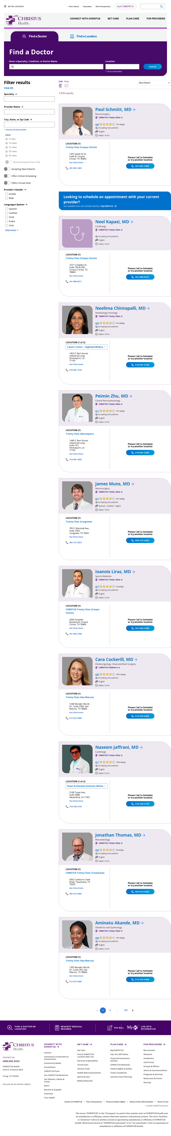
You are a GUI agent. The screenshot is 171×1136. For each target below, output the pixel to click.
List (61, 84)
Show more (11, 230)
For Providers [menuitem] (156, 19)
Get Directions (76, 162)
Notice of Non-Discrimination (141, 1102)
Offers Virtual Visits (21, 183)
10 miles (13, 143)
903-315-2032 (75, 542)
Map (66, 84)
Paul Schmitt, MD (115, 109)
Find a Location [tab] (83, 36)
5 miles (12, 139)
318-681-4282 (75, 459)
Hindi (11, 217)
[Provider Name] (25, 111)
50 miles (13, 155)
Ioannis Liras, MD (115, 571)
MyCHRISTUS (108, 206)
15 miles (13, 147)
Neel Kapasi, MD (114, 221)
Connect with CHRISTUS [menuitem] (85, 19)
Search (152, 66)
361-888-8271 (75, 281)
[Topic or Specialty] (25, 99)
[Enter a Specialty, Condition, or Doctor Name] (56, 66)
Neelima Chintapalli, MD (122, 308)
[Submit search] (161, 6)
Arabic (12, 221)
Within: (8, 135)
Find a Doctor (74, 6)
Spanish (13, 209)
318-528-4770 (75, 806)
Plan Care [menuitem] (132, 19)
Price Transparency (103, 6)
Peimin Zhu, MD (113, 396)
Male (11, 198)
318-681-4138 (75, 370)
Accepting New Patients (23, 169)
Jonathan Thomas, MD (120, 835)
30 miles (13, 151)
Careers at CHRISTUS (73, 1102)
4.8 (97, 124)
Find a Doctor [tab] (34, 36)
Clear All (8, 88)
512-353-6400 (75, 718)
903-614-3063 (75, 893)
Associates (87, 6)
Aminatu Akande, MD (119, 923)
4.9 (97, 323)
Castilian (13, 213)
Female (12, 194)
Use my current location (113, 71)
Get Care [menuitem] (113, 19)
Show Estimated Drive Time (26, 162)
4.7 (97, 411)
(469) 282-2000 (11, 1061)
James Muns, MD (114, 484)
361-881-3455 (75, 168)
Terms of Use (162, 1102)
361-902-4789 (75, 633)
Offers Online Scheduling (23, 176)
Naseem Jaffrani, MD (119, 747)
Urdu (11, 225)
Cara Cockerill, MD (116, 659)
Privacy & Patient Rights (115, 1102)
